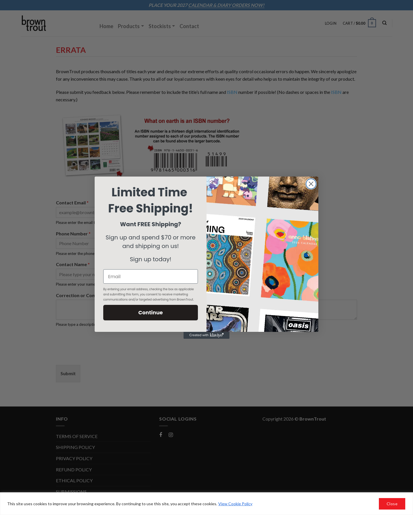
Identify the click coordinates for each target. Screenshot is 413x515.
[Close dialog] (311, 184)
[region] (206, 503)
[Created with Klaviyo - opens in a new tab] (206, 335)
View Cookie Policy (235, 503)
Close (392, 503)
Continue (150, 312)
